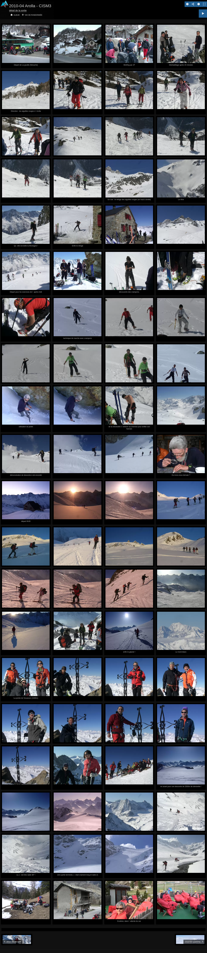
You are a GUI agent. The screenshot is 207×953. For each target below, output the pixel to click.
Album (17, 15)
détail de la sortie (18, 10)
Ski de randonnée (33, 15)
